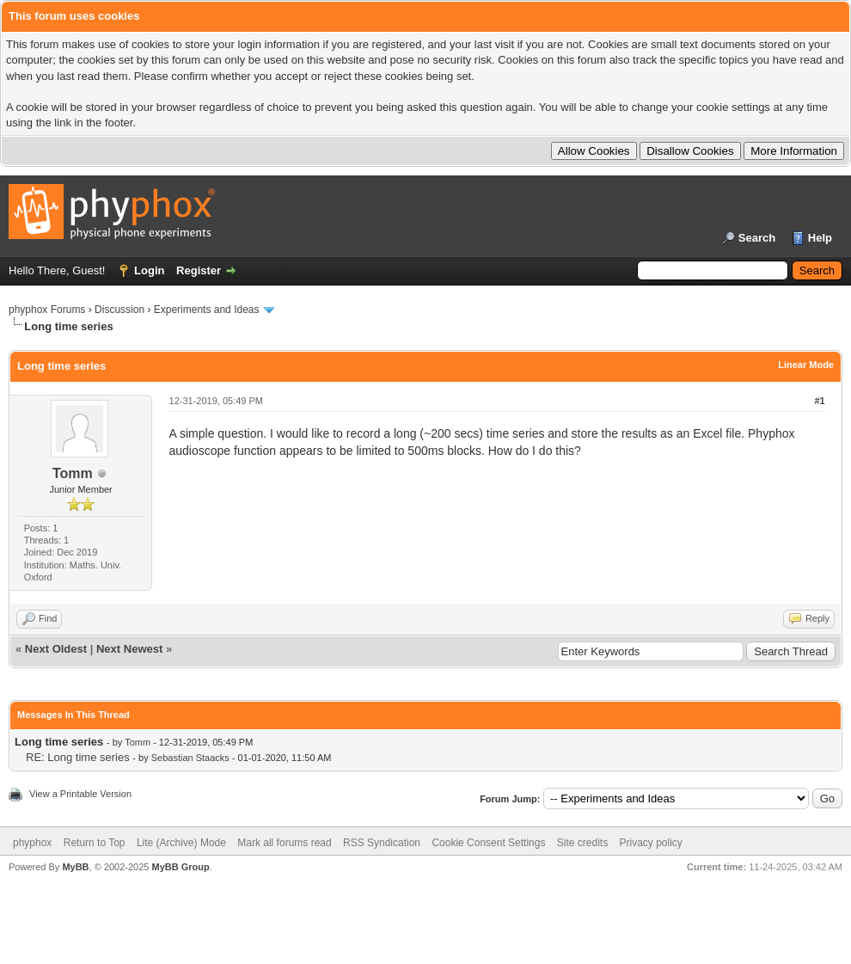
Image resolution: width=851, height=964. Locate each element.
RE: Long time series (78, 757)
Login (149, 270)
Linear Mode (806, 364)
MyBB (75, 867)
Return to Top (95, 843)
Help (820, 237)
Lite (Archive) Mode (181, 843)
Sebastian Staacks (190, 757)
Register (198, 270)
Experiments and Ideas (207, 310)
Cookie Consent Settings (488, 843)
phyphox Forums (47, 310)
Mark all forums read (284, 843)
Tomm (72, 473)
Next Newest (129, 648)
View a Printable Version (80, 794)
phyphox (32, 843)
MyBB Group (180, 867)
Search (756, 237)
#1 (819, 401)
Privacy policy (651, 843)
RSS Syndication (381, 843)
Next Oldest (56, 648)
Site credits (582, 843)
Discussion (119, 310)
